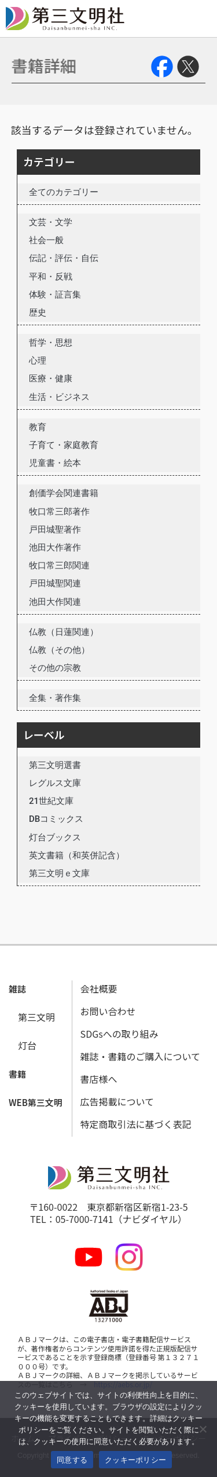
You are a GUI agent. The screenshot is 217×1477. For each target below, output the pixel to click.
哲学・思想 (50, 342)
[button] (17, 989)
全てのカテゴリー (63, 192)
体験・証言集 (55, 294)
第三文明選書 (55, 765)
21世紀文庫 (51, 801)
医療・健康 (50, 378)
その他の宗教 (55, 668)
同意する (72, 1460)
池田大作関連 (55, 602)
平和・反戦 (50, 276)
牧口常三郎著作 (59, 511)
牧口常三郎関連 (59, 565)
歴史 (37, 312)
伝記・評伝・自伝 (63, 258)
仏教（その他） (59, 650)
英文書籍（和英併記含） (76, 855)
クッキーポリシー (135, 1460)
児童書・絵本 (55, 463)
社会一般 (46, 240)
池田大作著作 (55, 547)
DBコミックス (56, 819)
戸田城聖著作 (55, 529)
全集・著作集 (55, 698)
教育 (37, 427)
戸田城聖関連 (55, 583)
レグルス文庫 (55, 783)
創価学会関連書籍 (63, 493)
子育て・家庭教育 (63, 445)
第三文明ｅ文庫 (59, 873)
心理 (37, 360)
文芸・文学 (50, 222)
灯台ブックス (55, 837)
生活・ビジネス (59, 397)
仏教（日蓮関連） (63, 632)
